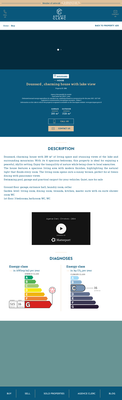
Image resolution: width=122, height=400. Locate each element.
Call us (60, 121)
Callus (5, 16)
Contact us (61, 128)
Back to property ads (107, 25)
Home (6, 25)
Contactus (115, 15)
